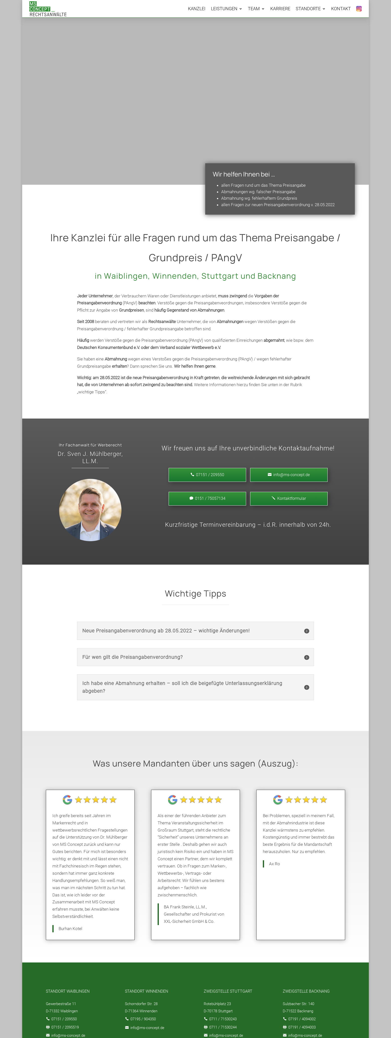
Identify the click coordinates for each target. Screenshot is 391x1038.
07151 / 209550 (64, 1019)
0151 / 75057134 (207, 498)
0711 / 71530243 (223, 1019)
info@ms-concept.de (289, 474)
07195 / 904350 (143, 1019)
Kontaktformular (289, 498)
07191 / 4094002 (302, 1019)
